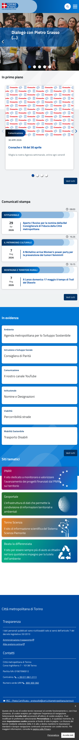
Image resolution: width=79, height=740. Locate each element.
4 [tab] (44, 67)
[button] (75, 6)
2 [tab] (34, 67)
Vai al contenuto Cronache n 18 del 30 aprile (39, 127)
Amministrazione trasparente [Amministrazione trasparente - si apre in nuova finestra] (17, 640)
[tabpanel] (39, 42)
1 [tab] (29, 67)
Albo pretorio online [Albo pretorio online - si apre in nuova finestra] (12, 644)
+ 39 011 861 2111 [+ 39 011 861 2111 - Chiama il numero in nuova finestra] (25, 677)
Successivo (76, 42)
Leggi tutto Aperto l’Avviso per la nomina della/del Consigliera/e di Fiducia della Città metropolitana (39, 223)
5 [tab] (49, 67)
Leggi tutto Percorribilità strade (39, 415)
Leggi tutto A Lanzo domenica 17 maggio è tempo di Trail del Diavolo (39, 278)
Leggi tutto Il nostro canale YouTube (39, 375)
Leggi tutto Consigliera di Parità (39, 354)
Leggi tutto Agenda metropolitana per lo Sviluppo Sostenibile (39, 334)
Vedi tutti (71, 181)
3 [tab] (39, 67)
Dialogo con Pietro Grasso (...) (36, 35)
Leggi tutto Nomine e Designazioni (39, 395)
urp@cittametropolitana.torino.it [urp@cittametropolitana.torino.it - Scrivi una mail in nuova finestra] (20, 706)
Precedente (3, 42)
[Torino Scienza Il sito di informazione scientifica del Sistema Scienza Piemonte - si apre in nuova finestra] (39, 527)
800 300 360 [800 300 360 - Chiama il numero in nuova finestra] (30, 683)
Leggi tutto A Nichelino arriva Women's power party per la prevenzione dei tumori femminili (39, 250)
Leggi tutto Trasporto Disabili (39, 436)
